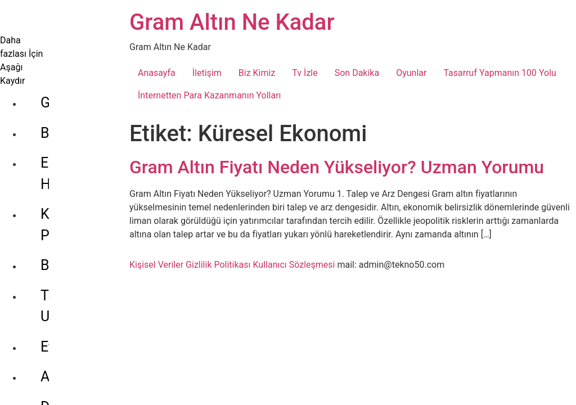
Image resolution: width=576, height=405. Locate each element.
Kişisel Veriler (156, 264)
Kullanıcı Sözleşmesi (294, 264)
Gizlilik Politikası (218, 264)
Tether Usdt (76, 234)
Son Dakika (357, 73)
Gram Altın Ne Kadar (232, 22)
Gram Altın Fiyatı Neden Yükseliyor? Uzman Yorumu (336, 167)
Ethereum (70, 264)
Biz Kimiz (257, 73)
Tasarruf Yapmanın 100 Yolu (499, 73)
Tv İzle (304, 73)
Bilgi (54, 92)
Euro (54, 354)
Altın (54, 294)
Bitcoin (62, 204)
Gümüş (62, 384)
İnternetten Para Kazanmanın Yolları (209, 95)
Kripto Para (75, 173)
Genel (58, 62)
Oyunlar (411, 73)
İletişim (207, 73)
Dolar (57, 324)
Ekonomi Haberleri (68, 133)
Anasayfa (157, 73)
